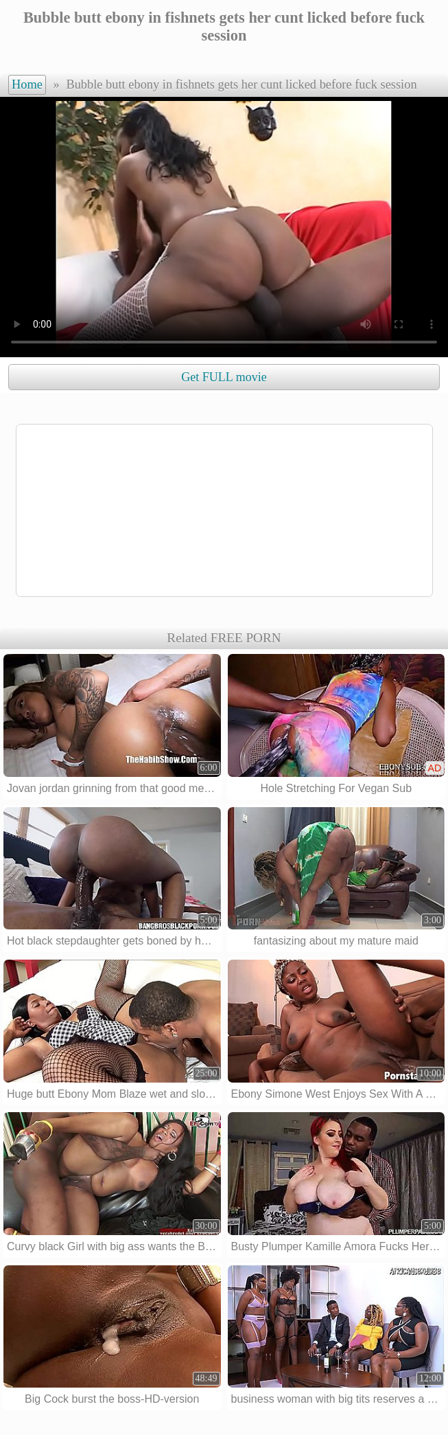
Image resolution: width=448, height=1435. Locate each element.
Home (27, 84)
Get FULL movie (223, 377)
